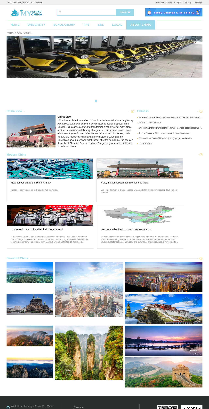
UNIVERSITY (36, 24)
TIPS (86, 24)
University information (85, 366)
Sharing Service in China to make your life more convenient (163, 133)
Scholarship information (85, 371)
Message (198, 2)
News (121, 366)
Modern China (16, 154)
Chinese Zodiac (144, 143)
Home (12, 33)
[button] (96, 101)
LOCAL (117, 24)
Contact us (124, 381)
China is (143, 111)
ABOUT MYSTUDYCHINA (149, 123)
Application (79, 376)
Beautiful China (17, 211)
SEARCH (125, 12)
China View (14, 111)
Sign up (188, 2)
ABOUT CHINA (140, 24)
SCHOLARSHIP (64, 24)
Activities (123, 371)
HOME (15, 24)
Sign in (178, 2)
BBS (101, 24)
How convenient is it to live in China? (29, 188)
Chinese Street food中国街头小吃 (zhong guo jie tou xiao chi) (164, 138)
